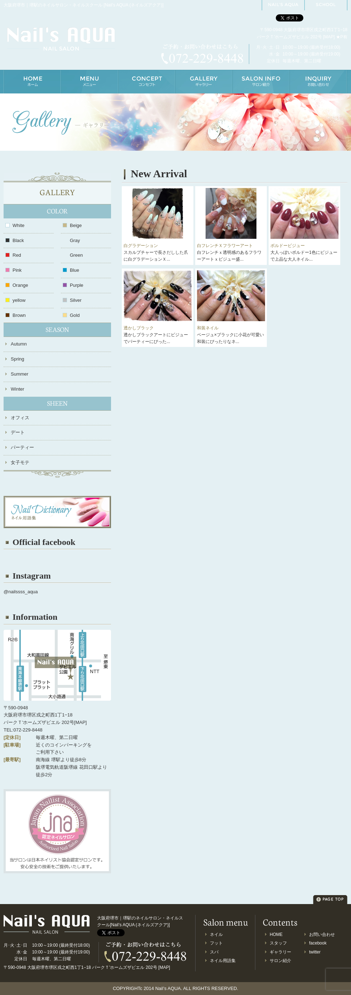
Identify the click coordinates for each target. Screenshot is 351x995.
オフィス (20, 417)
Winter (17, 389)
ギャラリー (280, 952)
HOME (276, 934)
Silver (76, 300)
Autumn (19, 344)
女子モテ (20, 462)
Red (17, 255)
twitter (315, 952)
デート (18, 432)
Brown (19, 315)
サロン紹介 (280, 960)
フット (216, 943)
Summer (19, 374)
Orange (20, 285)
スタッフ (278, 943)
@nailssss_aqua (21, 591)
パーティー (22, 447)
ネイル (216, 934)
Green (76, 255)
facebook (318, 943)
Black (18, 240)
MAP (328, 36)
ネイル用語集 (223, 960)
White (18, 225)
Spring (17, 359)
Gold (75, 315)
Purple (76, 285)
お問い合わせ (322, 934)
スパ (214, 952)
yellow (19, 300)
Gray (75, 240)
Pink (17, 270)
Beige (76, 225)
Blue (74, 270)
